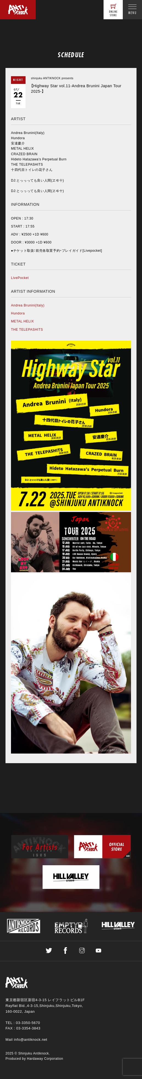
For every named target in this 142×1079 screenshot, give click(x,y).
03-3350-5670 (28, 1023)
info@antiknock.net (30, 1039)
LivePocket (20, 278)
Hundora (18, 313)
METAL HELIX (22, 321)
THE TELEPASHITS (27, 330)
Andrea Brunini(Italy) (27, 305)
